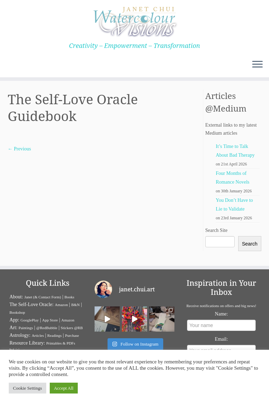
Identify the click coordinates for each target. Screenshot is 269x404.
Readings (54, 335)
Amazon (61, 305)
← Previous (19, 148)
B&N (75, 305)
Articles (38, 335)
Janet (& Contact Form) (42, 297)
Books (69, 297)
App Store (50, 320)
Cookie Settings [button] (27, 388)
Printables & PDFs (60, 343)
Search (249, 244)
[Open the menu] (257, 64)
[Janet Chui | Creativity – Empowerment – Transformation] (134, 20)
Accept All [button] (64, 388)
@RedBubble (46, 328)
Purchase (72, 335)
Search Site (216, 230)
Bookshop (17, 312)
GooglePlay (30, 320)
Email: (221, 339)
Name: (221, 314)
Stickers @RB (72, 328)
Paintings (26, 328)
